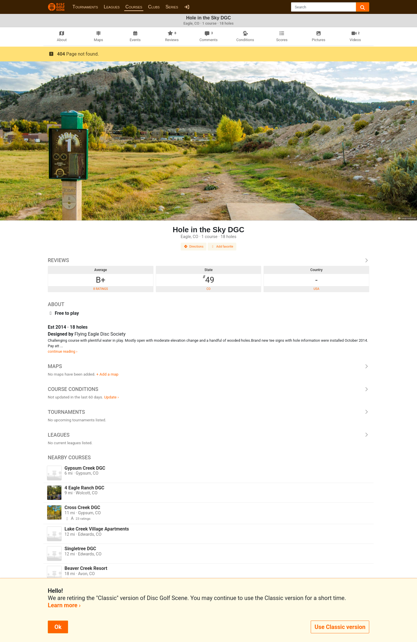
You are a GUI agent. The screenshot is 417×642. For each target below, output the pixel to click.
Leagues (112, 6)
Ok (58, 626)
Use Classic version (339, 626)
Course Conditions (208, 389)
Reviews (208, 260)
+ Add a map (107, 374)
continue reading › (62, 351)
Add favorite (222, 246)
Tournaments (85, 6)
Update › (111, 397)
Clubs (154, 6)
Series (171, 6)
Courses (133, 6)
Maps (208, 366)
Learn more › (64, 605)
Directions (194, 246)
